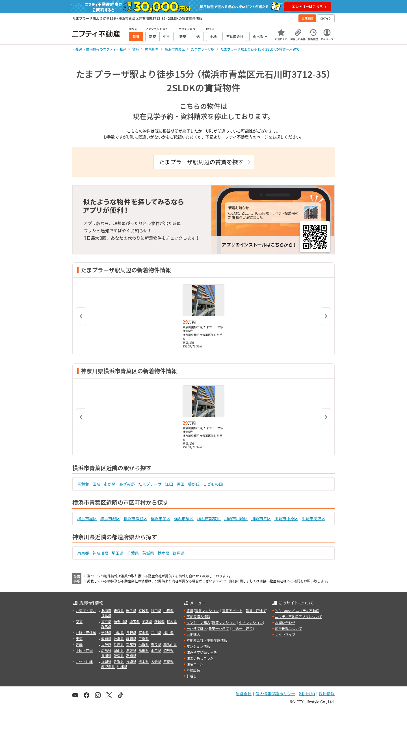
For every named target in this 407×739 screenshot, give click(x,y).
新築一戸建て (219, 628)
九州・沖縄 (84, 661)
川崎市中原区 (286, 518)
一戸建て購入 (197, 628)
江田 (169, 484)
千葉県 (133, 553)
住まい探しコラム (200, 658)
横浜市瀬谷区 (135, 518)
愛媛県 (119, 655)
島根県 (143, 650)
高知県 (131, 655)
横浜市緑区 (110, 518)
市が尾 (110, 484)
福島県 (106, 615)
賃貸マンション (207, 610)
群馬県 (179, 553)
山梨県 (119, 632)
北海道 (106, 610)
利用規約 (307, 694)
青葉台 (83, 484)
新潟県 (106, 632)
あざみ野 (127, 484)
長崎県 (131, 661)
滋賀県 (143, 644)
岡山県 (119, 650)
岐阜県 (119, 638)
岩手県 (131, 610)
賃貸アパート (232, 610)
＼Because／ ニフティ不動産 (297, 610)
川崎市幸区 (261, 518)
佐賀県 (119, 661)
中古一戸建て (242, 628)
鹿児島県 (108, 666)
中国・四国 (84, 650)
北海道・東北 (86, 610)
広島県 (106, 650)
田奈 (96, 484)
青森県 (119, 610)
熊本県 (143, 661)
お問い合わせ (285, 622)
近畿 (79, 644)
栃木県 (163, 553)
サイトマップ (285, 634)
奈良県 (156, 644)
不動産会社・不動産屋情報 (207, 640)
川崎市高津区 (313, 518)
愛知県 (106, 638)
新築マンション (224, 622)
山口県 (156, 650)
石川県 (156, 632)
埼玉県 (118, 553)
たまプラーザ (150, 484)
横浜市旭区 (87, 518)
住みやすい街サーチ (202, 652)
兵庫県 (119, 644)
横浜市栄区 (160, 518)
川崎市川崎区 (236, 518)
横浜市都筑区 (209, 518)
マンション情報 (198, 646)
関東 (79, 621)
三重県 (143, 638)
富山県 (143, 632)
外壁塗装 (193, 669)
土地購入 (193, 634)
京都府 (131, 644)
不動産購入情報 (198, 616)
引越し (192, 675)
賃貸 (190, 610)
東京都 (83, 553)
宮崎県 (168, 661)
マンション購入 (198, 622)
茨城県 (148, 553)
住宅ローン (195, 664)
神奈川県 (100, 553)
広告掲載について (288, 628)
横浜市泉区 (184, 518)
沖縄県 (122, 666)
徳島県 (168, 650)
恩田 (180, 484)
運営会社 (244, 694)
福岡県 (106, 661)
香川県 (106, 655)
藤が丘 (194, 484)
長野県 (131, 632)
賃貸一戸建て (256, 610)
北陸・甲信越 (86, 632)
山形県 (168, 610)
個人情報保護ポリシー (275, 694)
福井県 (168, 632)
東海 (79, 638)
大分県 (156, 661)
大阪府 (106, 644)
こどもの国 (213, 484)
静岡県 (131, 638)
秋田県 (156, 610)
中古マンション (251, 622)
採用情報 (327, 694)
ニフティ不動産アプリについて (298, 616)
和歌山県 (170, 644)
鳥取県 (131, 650)
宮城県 (143, 610)
